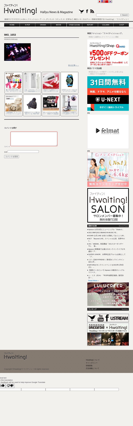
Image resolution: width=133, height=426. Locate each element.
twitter (81, 11)
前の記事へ (73, 65)
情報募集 (89, 366)
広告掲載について (92, 368)
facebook (87, 11)
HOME (12, 25)
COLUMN (105, 25)
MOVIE (59, 25)
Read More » (93, 281)
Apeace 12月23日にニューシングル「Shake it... (105, 229)
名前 (5, 152)
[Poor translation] (10, 385)
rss (92, 11)
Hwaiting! (38, 9)
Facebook (107, 317)
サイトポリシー (92, 363)
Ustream (119, 318)
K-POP (27, 25)
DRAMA (43, 25)
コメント (7, 146)
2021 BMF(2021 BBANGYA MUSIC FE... (103, 232)
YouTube (101, 318)
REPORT (90, 25)
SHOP (121, 25)
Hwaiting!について (93, 360)
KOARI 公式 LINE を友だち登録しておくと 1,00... (106, 235)
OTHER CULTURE (74, 25)
